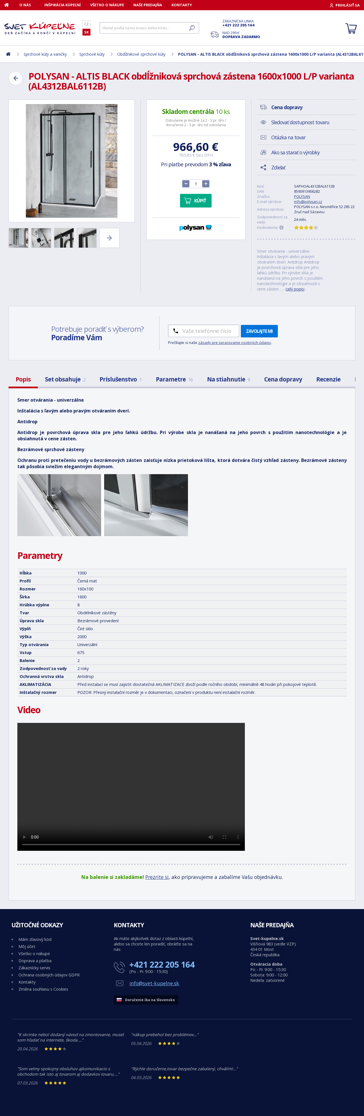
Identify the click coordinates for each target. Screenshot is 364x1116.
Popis (23, 379)
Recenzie (328, 379)
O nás (25, 4)
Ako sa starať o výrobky (295, 152)
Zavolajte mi (259, 331)
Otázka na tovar (288, 137)
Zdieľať (278, 167)
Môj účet (26, 946)
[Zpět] (16, 78)
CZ (86, 23)
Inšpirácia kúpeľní (62, 4)
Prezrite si (157, 877)
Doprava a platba (34, 960)
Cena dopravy (283, 379)
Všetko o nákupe (107, 4)
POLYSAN (302, 196)
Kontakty (181, 4)
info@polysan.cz (308, 201)
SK (86, 32)
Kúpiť (200, 201)
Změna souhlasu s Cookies (43, 989)
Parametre (174, 379)
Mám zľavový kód (34, 939)
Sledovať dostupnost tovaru (300, 122)
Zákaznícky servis (34, 967)
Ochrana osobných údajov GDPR (49, 975)
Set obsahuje (65, 379)
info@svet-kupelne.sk (154, 983)
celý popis (295, 289)
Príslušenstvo (121, 379)
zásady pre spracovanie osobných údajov (234, 342)
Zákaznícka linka (241, 23)
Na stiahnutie (228, 379)
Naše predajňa (147, 4)
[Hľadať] (149, 28)
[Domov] (9, 5)
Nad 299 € (241, 34)
